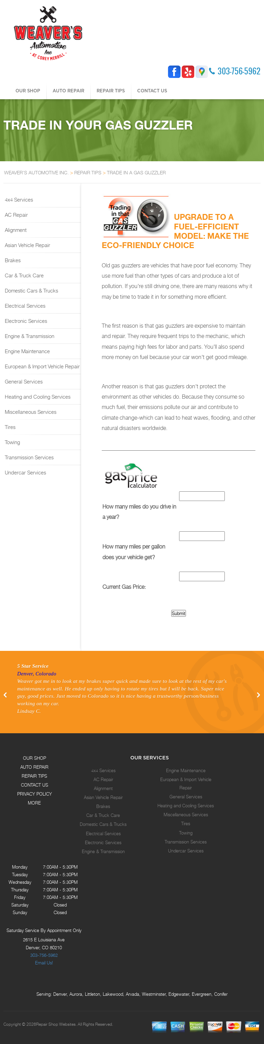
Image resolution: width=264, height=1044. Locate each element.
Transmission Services (28, 457)
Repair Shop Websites (56, 1024)
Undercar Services (24, 472)
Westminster (154, 994)
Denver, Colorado (36, 673)
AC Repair (15, 215)
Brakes (12, 260)
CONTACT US (152, 90)
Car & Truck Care (23, 275)
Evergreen (201, 994)
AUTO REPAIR (68, 90)
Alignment (14, 230)
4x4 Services (18, 199)
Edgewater (178, 994)
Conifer (221, 994)
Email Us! (44, 962)
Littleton (92, 994)
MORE (34, 803)
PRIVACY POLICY (34, 794)
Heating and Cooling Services (36, 396)
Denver (60, 994)
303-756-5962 (239, 70)
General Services (23, 381)
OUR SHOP (27, 90)
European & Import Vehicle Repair (41, 366)
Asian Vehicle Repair (26, 245)
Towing (11, 442)
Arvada (132, 994)
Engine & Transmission (28, 336)
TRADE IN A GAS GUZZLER (136, 172)
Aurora (75, 994)
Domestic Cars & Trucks (30, 290)
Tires (9, 427)
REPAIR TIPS (111, 90)
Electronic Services (25, 321)
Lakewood (113, 994)
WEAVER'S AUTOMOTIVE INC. (36, 172)
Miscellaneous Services (29, 412)
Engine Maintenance (26, 351)
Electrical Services (24, 306)
